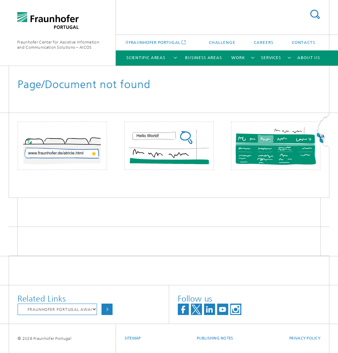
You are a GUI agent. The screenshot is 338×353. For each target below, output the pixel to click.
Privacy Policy (304, 338)
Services (271, 57)
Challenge (222, 42)
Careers (263, 42)
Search (314, 14)
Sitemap (133, 338)
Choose (107, 309)
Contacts (303, 42)
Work (238, 57)
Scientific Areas (145, 57)
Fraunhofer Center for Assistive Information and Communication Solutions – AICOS (58, 45)
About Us (308, 57)
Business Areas (203, 57)
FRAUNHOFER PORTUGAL (155, 42)
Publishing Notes (215, 338)
